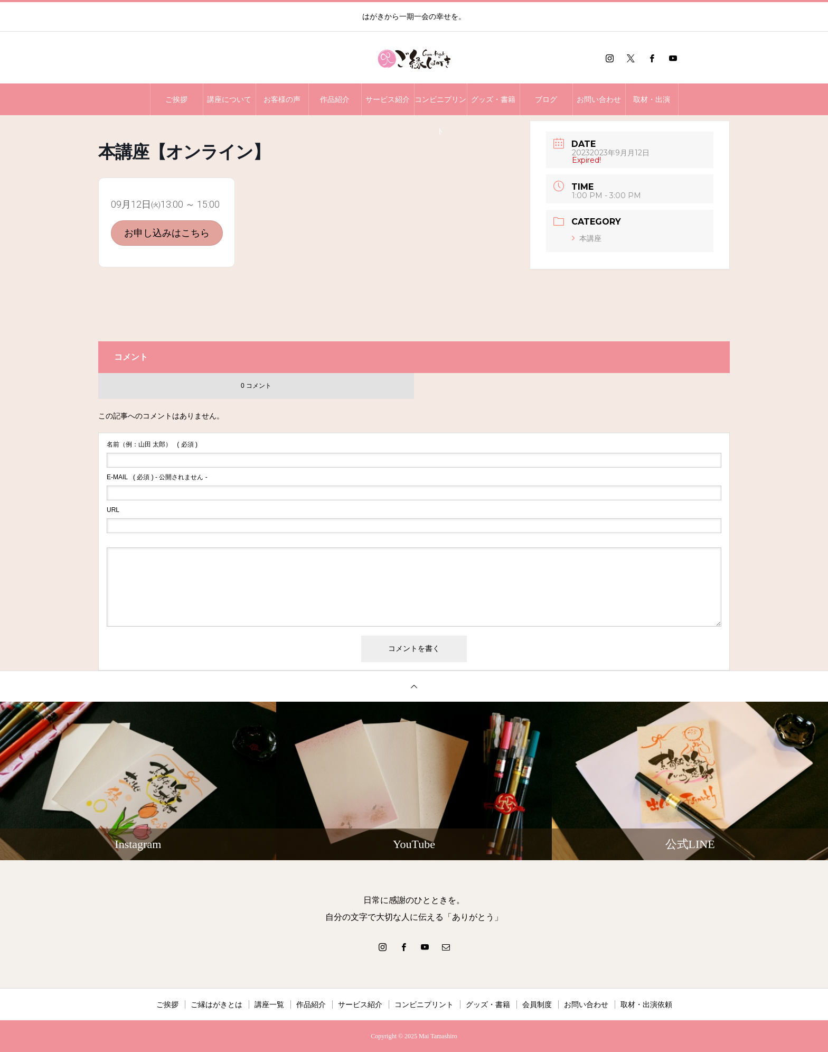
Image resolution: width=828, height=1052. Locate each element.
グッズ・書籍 (493, 99)
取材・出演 (651, 99)
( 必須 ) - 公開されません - (157, 477)
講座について (229, 99)
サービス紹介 (387, 99)
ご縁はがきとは (216, 1004)
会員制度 (537, 1004)
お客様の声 (282, 99)
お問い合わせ (599, 99)
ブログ (546, 99)
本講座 (586, 238)
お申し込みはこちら (167, 232)
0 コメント (256, 385)
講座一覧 (269, 1004)
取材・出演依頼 (646, 1004)
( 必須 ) (152, 444)
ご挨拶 (176, 99)
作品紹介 (335, 99)
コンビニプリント (440, 105)
